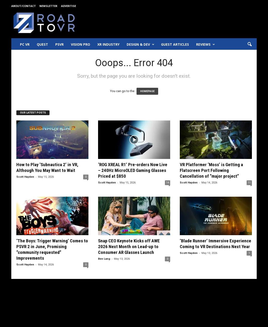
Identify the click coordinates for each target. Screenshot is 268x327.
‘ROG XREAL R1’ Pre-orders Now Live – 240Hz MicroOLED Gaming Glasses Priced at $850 (132, 170)
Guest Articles (175, 44)
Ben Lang (104, 258)
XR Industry (108, 44)
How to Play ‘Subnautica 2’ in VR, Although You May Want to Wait (47, 167)
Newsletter (48, 6)
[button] (249, 44)
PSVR (59, 44)
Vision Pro (80, 44)
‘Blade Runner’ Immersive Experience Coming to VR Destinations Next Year (215, 243)
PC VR (25, 44)
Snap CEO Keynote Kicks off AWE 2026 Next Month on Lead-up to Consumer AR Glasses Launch (129, 246)
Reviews (205, 44)
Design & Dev (140, 44)
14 (167, 182)
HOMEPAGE (147, 91)
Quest (42, 44)
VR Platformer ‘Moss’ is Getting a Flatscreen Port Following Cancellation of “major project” (211, 170)
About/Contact (23, 6)
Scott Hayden (25, 176)
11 (249, 182)
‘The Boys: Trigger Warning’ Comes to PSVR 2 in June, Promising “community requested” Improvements (52, 249)
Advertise (68, 6)
